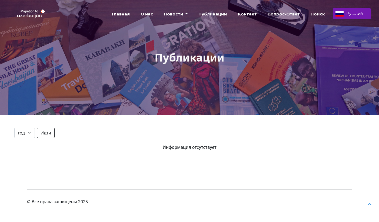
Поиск (318, 14)
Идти (46, 133)
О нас (147, 14)
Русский (349, 14)
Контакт (247, 14)
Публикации (212, 14)
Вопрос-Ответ (284, 14)
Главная (121, 14)
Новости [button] (174, 14)
